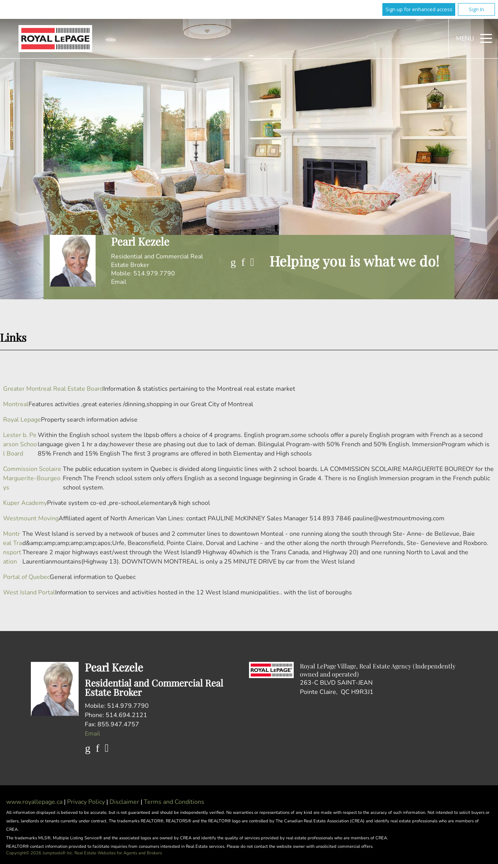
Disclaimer (125, 802)
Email (118, 282)
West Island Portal (29, 592)
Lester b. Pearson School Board (20, 444)
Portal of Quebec (26, 577)
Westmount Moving (31, 518)
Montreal (16, 404)
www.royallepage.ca (34, 802)
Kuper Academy (25, 503)
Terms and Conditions (174, 802)
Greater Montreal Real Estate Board (53, 389)
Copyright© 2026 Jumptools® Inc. (39, 853)
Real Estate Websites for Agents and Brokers (118, 853)
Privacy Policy (86, 802)
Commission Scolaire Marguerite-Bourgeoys (32, 478)
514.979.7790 (154, 273)
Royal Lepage (22, 419)
